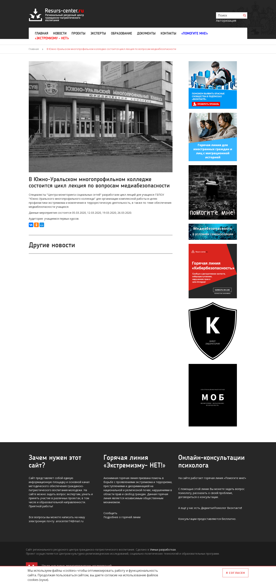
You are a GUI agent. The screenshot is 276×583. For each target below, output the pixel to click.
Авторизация (226, 20)
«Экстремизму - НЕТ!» (52, 38)
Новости (60, 33)
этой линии (201, 489)
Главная (41, 33)
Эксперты (98, 33)
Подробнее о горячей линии (122, 517)
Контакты (168, 33)
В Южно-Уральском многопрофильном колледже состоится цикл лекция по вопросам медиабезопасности (111, 49)
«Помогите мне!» (194, 33)
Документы (146, 33)
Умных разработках (163, 549)
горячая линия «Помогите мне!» (225, 478)
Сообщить (110, 513)
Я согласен (235, 573)
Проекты (78, 33)
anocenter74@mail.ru (70, 521)
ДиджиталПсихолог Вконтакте (221, 508)
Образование (121, 33)
